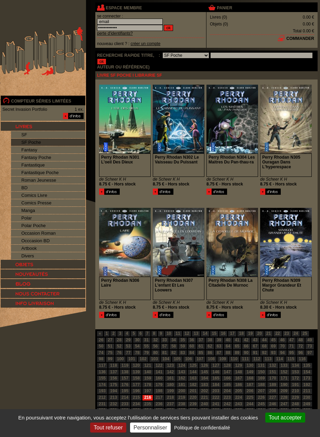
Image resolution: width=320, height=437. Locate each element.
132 (272, 365)
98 (101, 358)
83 (182, 352)
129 (238, 365)
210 (295, 390)
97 (309, 352)
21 (268, 333)
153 (295, 372)
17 (232, 333)
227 (272, 397)
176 (124, 384)
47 (291, 340)
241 (215, 404)
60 (192, 346)
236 (159, 404)
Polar (26, 218)
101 (131, 358)
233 (124, 404)
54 (137, 346)
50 (101, 346)
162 (181, 378)
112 (256, 358)
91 (255, 352)
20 (259, 333)
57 (164, 346)
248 (295, 404)
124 (181, 365)
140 (147, 372)
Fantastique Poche (39, 172)
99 (110, 358)
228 (284, 397)
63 (219, 346)
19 (250, 333)
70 (282, 346)
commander (300, 38)
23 (287, 333)
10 (169, 333)
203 (215, 390)
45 (273, 340)
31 (146, 340)
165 (215, 378)
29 (128, 340)
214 (124, 397)
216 (147, 397)
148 (238, 372)
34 (173, 340)
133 (284, 365)
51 (110, 346)
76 (119, 352)
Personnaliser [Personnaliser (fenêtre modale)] (150, 427)
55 (146, 346)
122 (159, 365)
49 (309, 340)
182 (193, 384)
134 (295, 365)
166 (227, 378)
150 (261, 372)
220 (193, 397)
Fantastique (33, 165)
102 (143, 358)
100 (120, 358)
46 (282, 340)
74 (101, 352)
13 (196, 333)
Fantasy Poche (36, 157)
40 (228, 340)
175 (113, 384)
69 (273, 346)
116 (302, 358)
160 (159, 378)
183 (204, 384)
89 (237, 352)
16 (223, 333)
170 (272, 378)
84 (192, 352)
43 (255, 340)
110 (234, 358)
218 (170, 397)
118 (113, 365)
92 (264, 352)
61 (201, 346)
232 (113, 404)
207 (261, 390)
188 (261, 384)
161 (170, 378)
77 (128, 352)
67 (255, 346)
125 (193, 365)
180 (170, 384)
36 (192, 340)
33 (164, 340)
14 (205, 333)
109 (222, 358)
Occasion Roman (38, 233)
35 (182, 340)
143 (181, 372)
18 (241, 333)
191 (295, 384)
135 (306, 365)
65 (237, 346)
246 (272, 404)
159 (147, 378)
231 (102, 404)
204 (227, 390)
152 (284, 372)
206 (249, 390)
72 (300, 346)
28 (119, 340)
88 (228, 352)
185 (227, 384)
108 (211, 358)
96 (300, 352)
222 (215, 397)
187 (249, 384)
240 (204, 404)
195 (124, 390)
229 (295, 397)
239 (193, 404)
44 (264, 340)
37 (201, 340)
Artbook (29, 248)
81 (164, 352)
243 (238, 404)
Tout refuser (108, 427)
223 (227, 397)
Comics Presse (36, 202)
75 (110, 352)
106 (188, 358)
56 (155, 346)
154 (306, 372)
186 (238, 384)
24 (296, 333)
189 (272, 384)
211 (306, 390)
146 (215, 372)
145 (204, 372)
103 (154, 358)
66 (246, 346)
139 (136, 372)
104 (165, 358)
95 (291, 352)
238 (181, 404)
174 (102, 384)
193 (102, 390)
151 (272, 372)
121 (147, 365)
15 (214, 333)
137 (113, 372)
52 (119, 346)
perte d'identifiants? (115, 33)
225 (249, 397)
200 (181, 390)
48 (300, 340)
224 (238, 397)
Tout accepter (285, 417)
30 (137, 340)
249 (306, 404)
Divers (27, 255)
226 (261, 397)
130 (249, 365)
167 (238, 378)
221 (204, 397)
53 (128, 346)
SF (24, 134)
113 (268, 358)
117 (102, 365)
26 (101, 340)
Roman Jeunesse (38, 180)
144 (193, 372)
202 (204, 390)
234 (136, 404)
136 (102, 372)
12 (187, 333)
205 (238, 390)
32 (155, 340)
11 (177, 333)
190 (284, 384)
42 (246, 340)
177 (136, 384)
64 (228, 346)
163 (193, 378)
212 (102, 397)
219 (181, 397)
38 (209, 340)
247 (284, 404)
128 (227, 365)
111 (245, 358)
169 (261, 378)
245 (261, 404)
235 (147, 404)
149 (249, 372)
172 (295, 378)
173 (306, 378)
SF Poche (31, 142)
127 (215, 365)
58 (173, 346)
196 (136, 390)
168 (249, 378)
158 (136, 378)
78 (137, 352)
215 (136, 397)
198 (159, 390)
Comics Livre (34, 195)
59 (182, 346)
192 (306, 384)
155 (102, 378)
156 (113, 378)
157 (124, 378)
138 (124, 372)
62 (209, 346)
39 (219, 340)
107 (199, 358)
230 (306, 397)
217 (159, 397)
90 (246, 352)
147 (227, 372)
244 (249, 404)
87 (219, 352)
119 (124, 365)
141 (159, 372)
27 (110, 340)
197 (147, 390)
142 (170, 372)
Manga (28, 210)
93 (273, 352)
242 (227, 404)
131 (261, 365)
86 (209, 352)
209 (284, 390)
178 (147, 384)
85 (201, 352)
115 (290, 358)
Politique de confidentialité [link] (202, 427)
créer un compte (145, 43)
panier (224, 8)
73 (309, 346)
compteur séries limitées (41, 101)
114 (279, 358)
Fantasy (29, 149)
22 (277, 333)
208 (272, 390)
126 (204, 365)
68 (264, 346)
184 (215, 384)
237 (170, 404)
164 (204, 378)
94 (282, 352)
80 (155, 352)
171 (284, 378)
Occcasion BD (35, 240)
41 (237, 340)
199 (170, 390)
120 (136, 365)
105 (177, 358)
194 (113, 390)
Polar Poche (33, 225)
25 (304, 333)
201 (193, 390)
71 (291, 346)
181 (181, 384)
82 (173, 352)
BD (24, 187)
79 (146, 352)
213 (113, 397)
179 (159, 384)
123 (170, 365)
